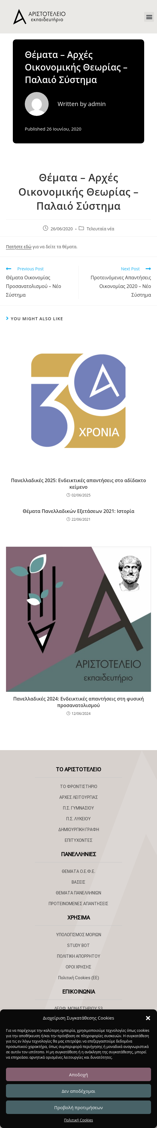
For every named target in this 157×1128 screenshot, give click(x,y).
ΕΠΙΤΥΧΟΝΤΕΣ (79, 840)
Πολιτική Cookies (78, 1120)
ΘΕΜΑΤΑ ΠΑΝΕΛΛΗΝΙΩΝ (78, 893)
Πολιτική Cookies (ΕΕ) (78, 977)
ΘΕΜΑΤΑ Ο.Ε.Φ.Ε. (78, 871)
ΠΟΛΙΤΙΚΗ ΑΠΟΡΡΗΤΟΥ (78, 956)
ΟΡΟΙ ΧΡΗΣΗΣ (78, 967)
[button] (148, 1018)
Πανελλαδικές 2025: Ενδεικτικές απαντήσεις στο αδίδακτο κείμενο (78, 483)
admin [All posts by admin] (97, 104)
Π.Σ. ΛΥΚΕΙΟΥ (78, 818)
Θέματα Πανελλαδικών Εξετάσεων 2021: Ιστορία (78, 511)
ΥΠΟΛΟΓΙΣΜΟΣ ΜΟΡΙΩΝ (78, 934)
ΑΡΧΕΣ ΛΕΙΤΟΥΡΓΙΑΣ (78, 797)
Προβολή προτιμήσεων (78, 1107)
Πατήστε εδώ (18, 246)
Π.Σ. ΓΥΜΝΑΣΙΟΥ (78, 808)
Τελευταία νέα (100, 229)
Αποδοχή (78, 1075)
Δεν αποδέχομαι (79, 1091)
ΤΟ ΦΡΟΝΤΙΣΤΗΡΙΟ (78, 786)
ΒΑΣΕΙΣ (78, 882)
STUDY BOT (78, 945)
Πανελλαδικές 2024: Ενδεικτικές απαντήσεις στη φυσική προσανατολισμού (78, 702)
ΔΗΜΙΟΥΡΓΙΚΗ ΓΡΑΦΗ (78, 829)
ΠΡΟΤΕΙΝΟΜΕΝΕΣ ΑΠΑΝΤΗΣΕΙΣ (78, 903)
